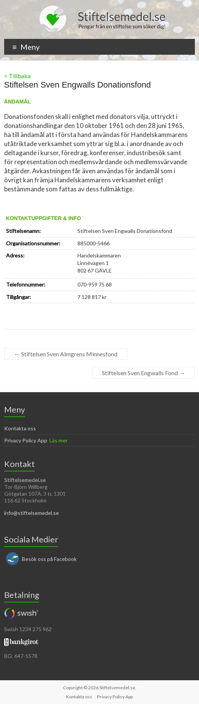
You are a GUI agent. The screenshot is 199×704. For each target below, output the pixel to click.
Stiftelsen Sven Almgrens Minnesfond (65, 353)
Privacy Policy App (25, 440)
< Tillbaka (17, 75)
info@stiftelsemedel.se (31, 513)
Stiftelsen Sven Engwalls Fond (143, 372)
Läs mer (58, 440)
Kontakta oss (20, 428)
